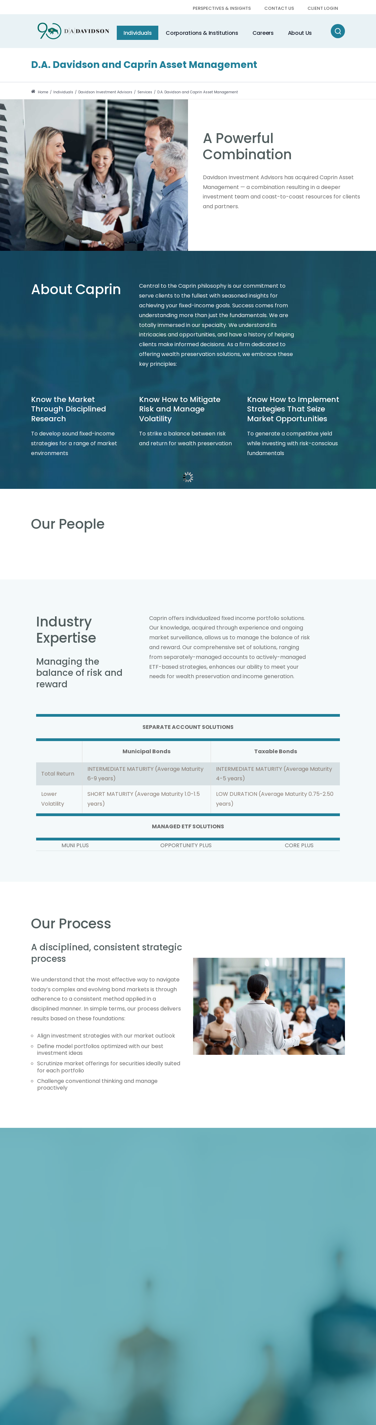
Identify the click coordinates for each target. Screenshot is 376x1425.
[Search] (338, 31)
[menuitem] (222, 9)
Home (39, 92)
